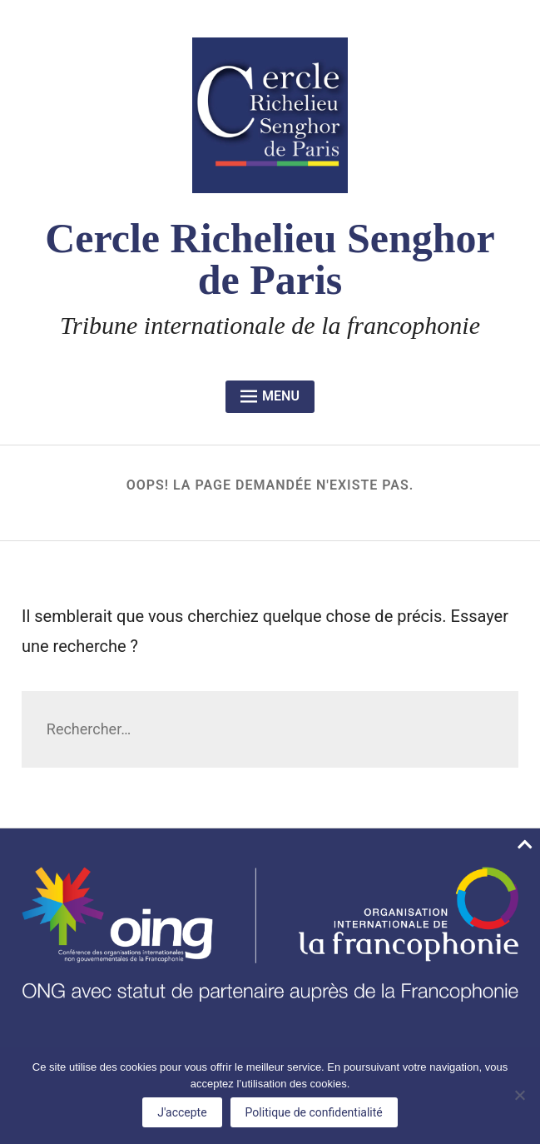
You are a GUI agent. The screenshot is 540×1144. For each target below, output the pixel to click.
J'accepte (181, 1112)
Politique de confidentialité (314, 1112)
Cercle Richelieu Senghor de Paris (270, 259)
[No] (519, 1095)
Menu (270, 396)
